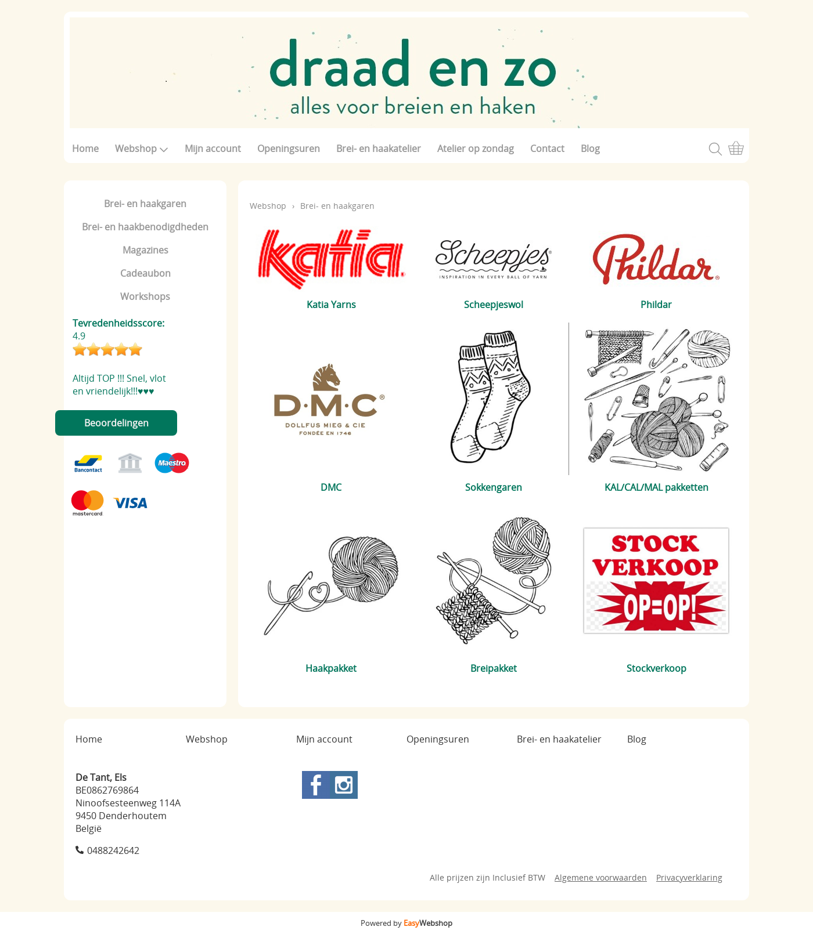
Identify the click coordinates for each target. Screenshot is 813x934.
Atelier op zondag (475, 148)
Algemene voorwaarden (601, 877)
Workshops (145, 296)
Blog (590, 148)
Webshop (141, 148)
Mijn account (213, 148)
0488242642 (113, 850)
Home (85, 148)
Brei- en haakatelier (378, 148)
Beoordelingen (116, 423)
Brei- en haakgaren (145, 203)
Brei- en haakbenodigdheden (145, 226)
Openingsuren (288, 148)
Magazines (145, 250)
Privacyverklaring (689, 877)
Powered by (406, 923)
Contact (547, 148)
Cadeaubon (145, 273)
